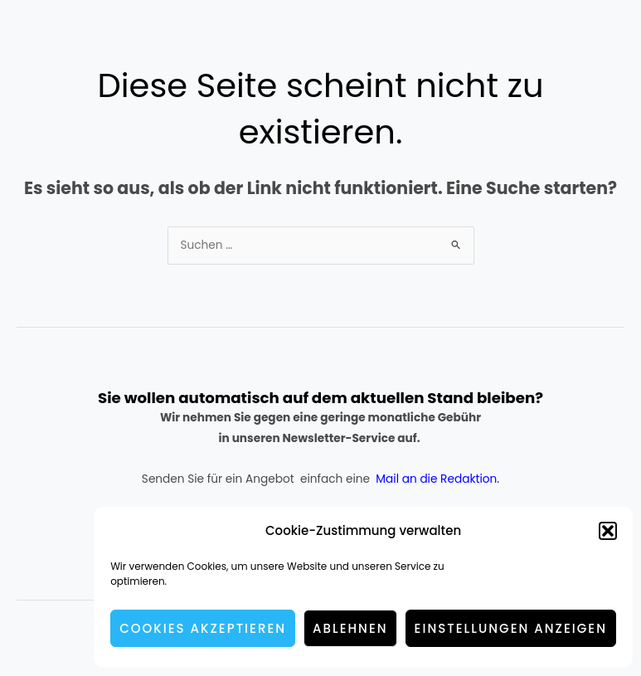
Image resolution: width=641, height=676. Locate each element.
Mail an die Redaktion (436, 479)
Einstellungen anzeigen (511, 628)
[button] (608, 531)
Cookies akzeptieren (202, 628)
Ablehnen (350, 628)
